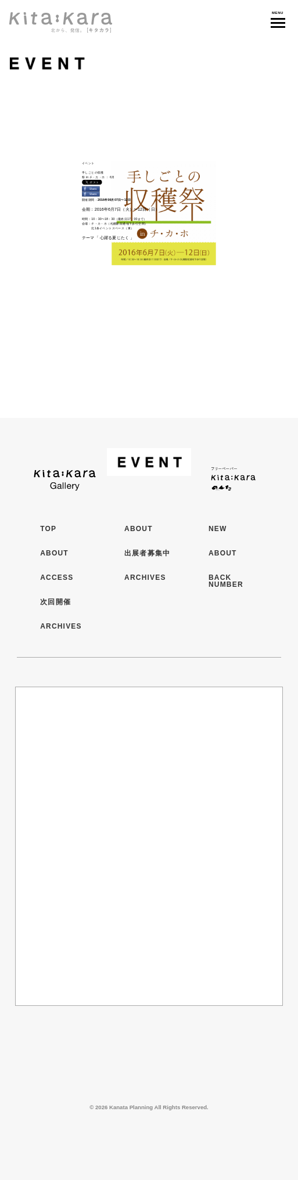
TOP (48, 529)
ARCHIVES (61, 626)
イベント (116, 63)
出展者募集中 (147, 553)
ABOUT (54, 553)
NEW (218, 529)
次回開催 (55, 602)
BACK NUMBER (226, 581)
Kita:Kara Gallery (65, 477)
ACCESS (56, 577)
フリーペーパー (233, 477)
